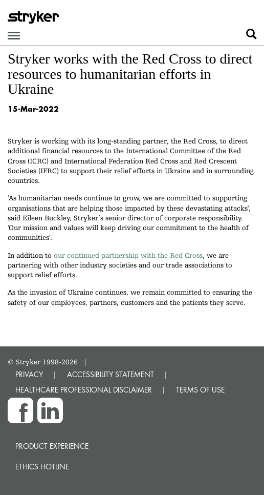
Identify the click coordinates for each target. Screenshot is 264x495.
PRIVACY (29, 374)
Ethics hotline (42, 466)
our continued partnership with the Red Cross (128, 255)
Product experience (52, 446)
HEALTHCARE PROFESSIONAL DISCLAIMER (83, 390)
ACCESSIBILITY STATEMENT (110, 374)
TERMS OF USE (200, 390)
